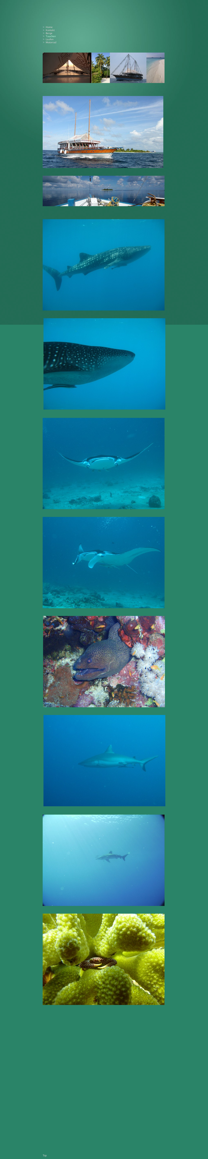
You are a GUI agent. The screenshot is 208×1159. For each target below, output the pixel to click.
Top (45, 1155)
